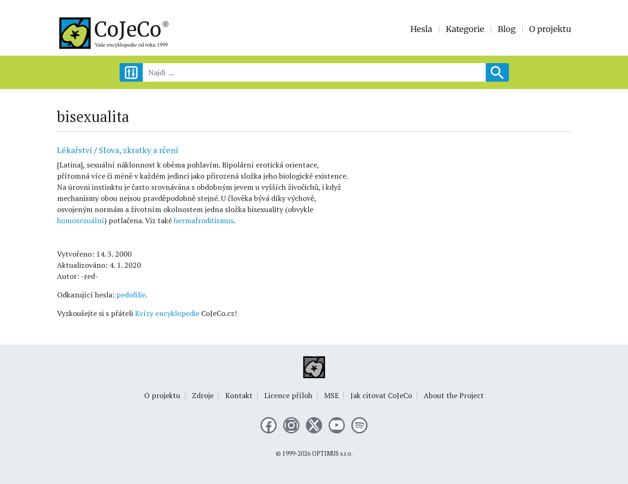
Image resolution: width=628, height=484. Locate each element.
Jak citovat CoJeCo (381, 395)
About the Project (454, 395)
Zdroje (203, 395)
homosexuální (80, 220)
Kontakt (239, 395)
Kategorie (465, 29)
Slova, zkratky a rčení (138, 149)
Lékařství (74, 149)
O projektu (550, 29)
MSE (331, 395)
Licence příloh (288, 395)
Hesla (421, 29)
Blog (507, 29)
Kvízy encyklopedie (167, 313)
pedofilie (131, 295)
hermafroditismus (204, 220)
